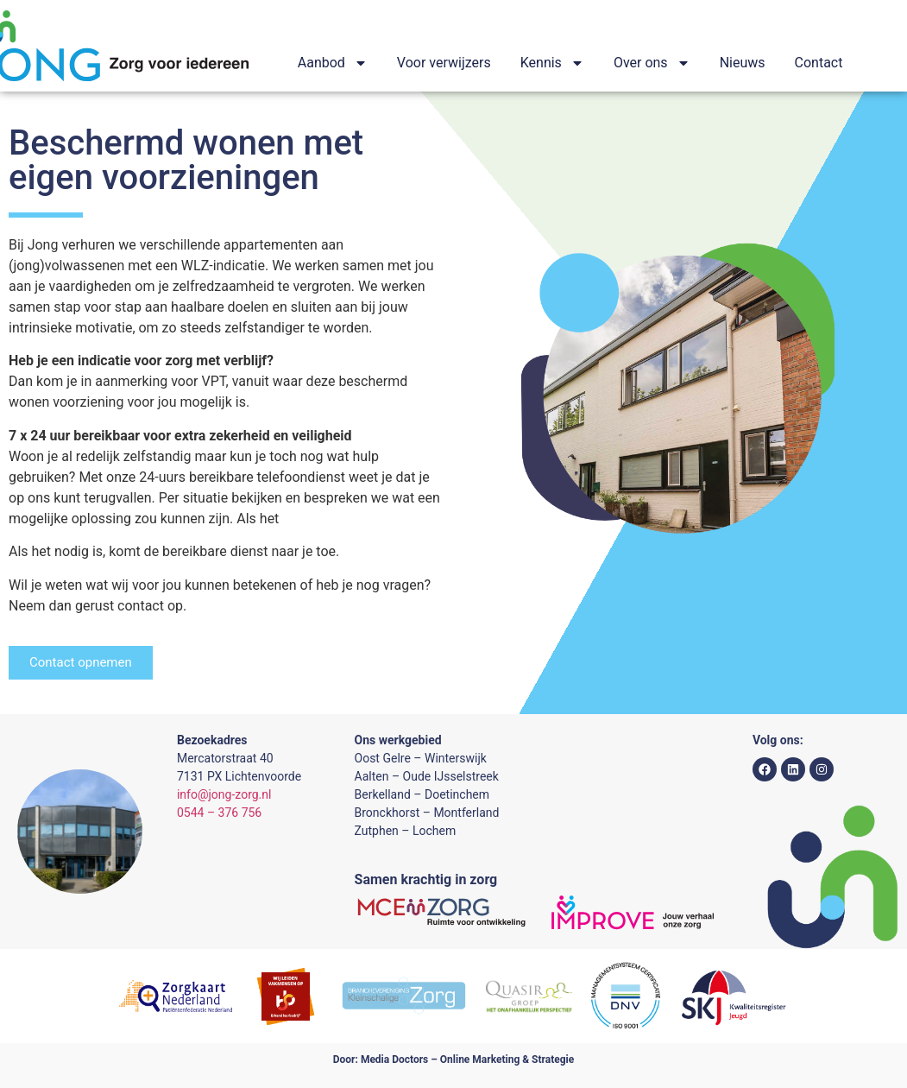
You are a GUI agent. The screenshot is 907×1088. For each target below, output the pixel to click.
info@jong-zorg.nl (224, 794)
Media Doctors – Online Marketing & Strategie (467, 1059)
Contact (819, 62)
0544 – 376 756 (219, 812)
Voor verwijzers (444, 62)
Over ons (652, 63)
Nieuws (742, 62)
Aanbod (333, 63)
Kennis (552, 63)
